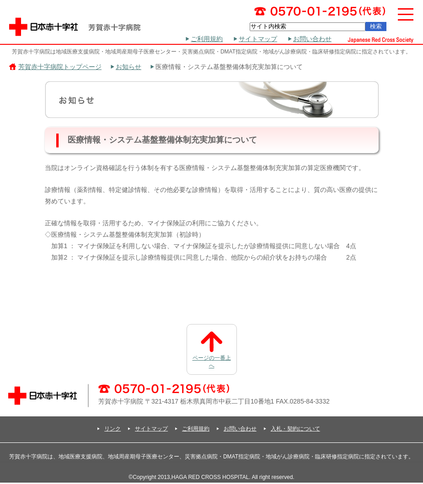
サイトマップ (258, 39)
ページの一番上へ (212, 362)
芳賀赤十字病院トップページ (60, 66)
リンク (112, 428)
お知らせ (128, 66)
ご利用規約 (207, 39)
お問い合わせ (312, 39)
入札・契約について (295, 428)
